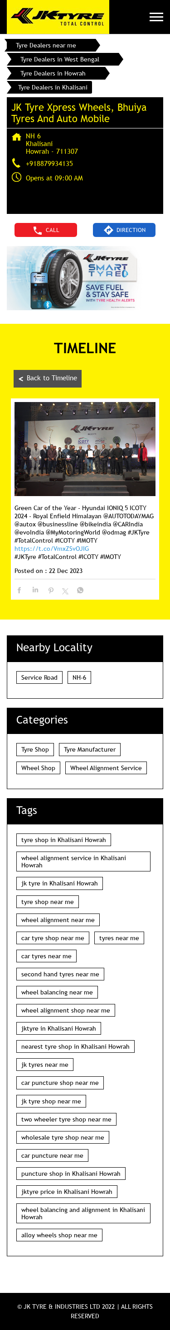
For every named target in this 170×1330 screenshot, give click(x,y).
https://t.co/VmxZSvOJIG (52, 548)
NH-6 (79, 677)
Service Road (39, 677)
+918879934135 (49, 163)
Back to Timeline (47, 379)
